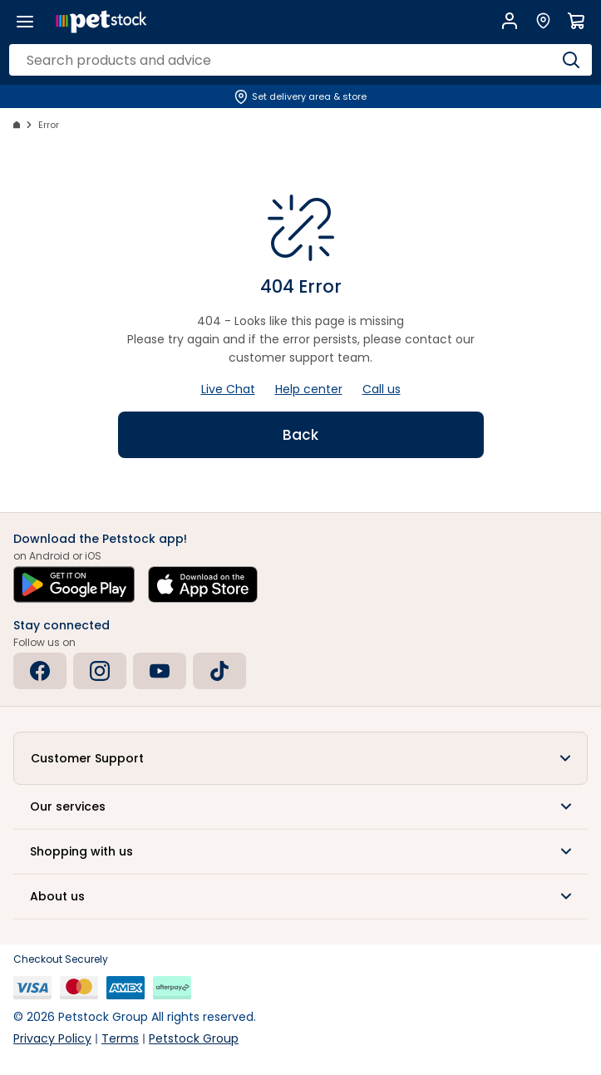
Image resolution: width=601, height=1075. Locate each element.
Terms (120, 1038)
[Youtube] (159, 671)
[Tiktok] (219, 671)
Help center (308, 389)
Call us (381, 389)
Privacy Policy (52, 1038)
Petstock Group (194, 1038)
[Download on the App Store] (203, 584)
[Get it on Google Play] (74, 584)
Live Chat (228, 389)
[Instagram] (99, 671)
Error (48, 124)
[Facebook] (40, 671)
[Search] (571, 60)
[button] (300, 758)
